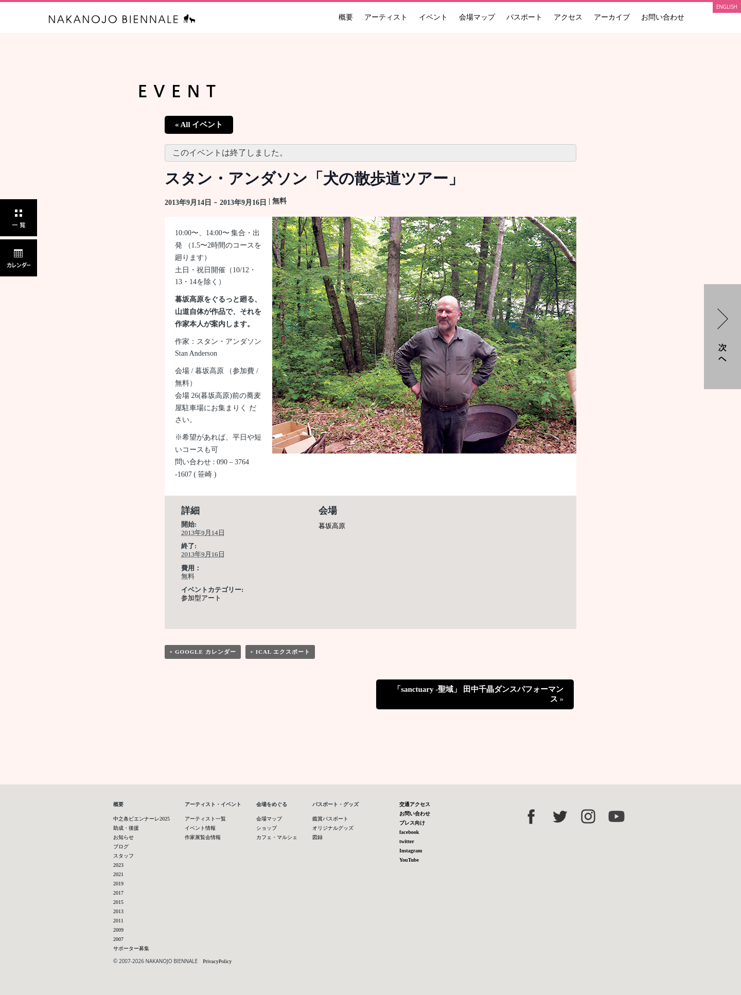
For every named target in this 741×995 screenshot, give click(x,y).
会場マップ (477, 17)
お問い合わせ (662, 17)
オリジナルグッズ (333, 828)
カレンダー (18, 257)
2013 (118, 911)
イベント (433, 17)
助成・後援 (126, 828)
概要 (346, 17)
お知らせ (123, 837)
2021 (118, 874)
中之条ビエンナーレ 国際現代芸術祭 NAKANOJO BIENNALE (122, 18)
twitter (406, 841)
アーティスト (386, 17)
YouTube (409, 860)
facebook (409, 832)
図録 (317, 837)
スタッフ (123, 856)
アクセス (568, 17)
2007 (118, 939)
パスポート (524, 17)
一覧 (18, 217)
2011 (118, 920)
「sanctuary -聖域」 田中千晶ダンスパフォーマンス (478, 694)
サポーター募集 (131, 948)
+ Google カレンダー (202, 652)
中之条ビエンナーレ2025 (141, 819)
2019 (118, 883)
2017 (118, 893)
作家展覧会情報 (203, 837)
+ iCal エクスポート (280, 652)
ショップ (266, 828)
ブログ (121, 846)
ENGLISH (726, 6)
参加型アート (201, 598)
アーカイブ (612, 17)
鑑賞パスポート (330, 819)
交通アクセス (414, 804)
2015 (118, 902)
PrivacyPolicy (217, 961)
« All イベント (199, 124)
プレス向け (412, 823)
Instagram (410, 850)
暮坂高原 (332, 526)
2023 (118, 865)
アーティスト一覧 (205, 819)
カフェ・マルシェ (276, 837)
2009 (118, 930)
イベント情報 (200, 828)
